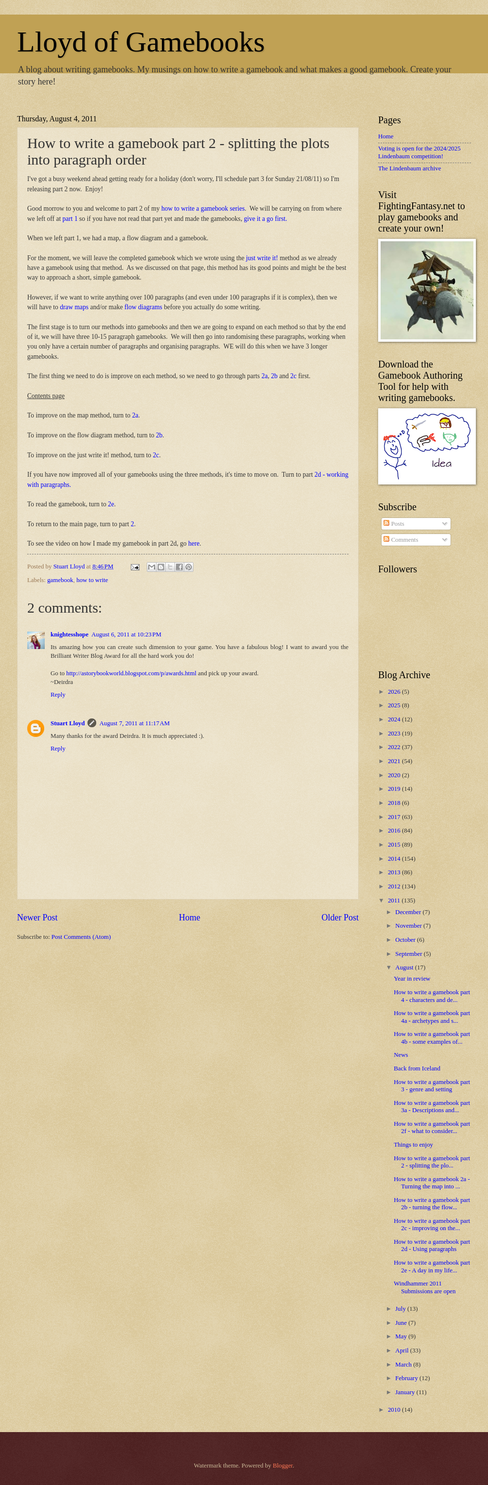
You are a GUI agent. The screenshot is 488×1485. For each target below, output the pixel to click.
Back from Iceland (417, 1068)
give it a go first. (265, 218)
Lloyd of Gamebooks (141, 42)
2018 (395, 803)
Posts (393, 523)
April (402, 1350)
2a (264, 376)
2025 (395, 705)
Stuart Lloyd (68, 723)
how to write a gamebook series (203, 208)
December (408, 912)
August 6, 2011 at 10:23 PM (126, 634)
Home (189, 917)
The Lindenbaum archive (409, 168)
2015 (395, 844)
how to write (92, 580)
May (401, 1336)
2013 (395, 872)
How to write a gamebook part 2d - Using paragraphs (432, 1245)
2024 (395, 719)
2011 (395, 900)
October (406, 939)
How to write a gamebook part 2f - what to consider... (432, 1127)
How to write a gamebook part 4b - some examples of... (432, 1038)
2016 (395, 830)
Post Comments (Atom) (81, 937)
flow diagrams (143, 307)
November (409, 925)
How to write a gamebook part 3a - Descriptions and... (432, 1107)
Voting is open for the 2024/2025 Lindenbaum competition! (419, 152)
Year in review (412, 978)
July (401, 1308)
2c (293, 376)
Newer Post (37, 917)
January (405, 1392)
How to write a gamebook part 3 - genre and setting (432, 1086)
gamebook (60, 580)
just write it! (262, 258)
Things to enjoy (413, 1144)
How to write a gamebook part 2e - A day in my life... (432, 1266)
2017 (395, 817)
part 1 (70, 218)
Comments (400, 539)
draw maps (74, 307)
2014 (395, 858)
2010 (395, 1409)
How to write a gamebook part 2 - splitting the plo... (432, 1162)
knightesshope (69, 634)
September (409, 954)
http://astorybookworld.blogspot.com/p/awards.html (131, 673)
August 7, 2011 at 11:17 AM (134, 723)
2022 (395, 747)
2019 (395, 788)
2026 (395, 691)
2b (274, 376)
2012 (395, 886)
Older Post (340, 917)
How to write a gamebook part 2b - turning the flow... (432, 1204)
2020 (395, 775)
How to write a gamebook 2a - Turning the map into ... (432, 1183)
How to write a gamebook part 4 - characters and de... (432, 996)
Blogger (283, 1465)
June (401, 1322)
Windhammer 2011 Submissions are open (424, 1287)
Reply (58, 694)
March (404, 1364)
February (407, 1378)
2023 (395, 733)
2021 (395, 761)
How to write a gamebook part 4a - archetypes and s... (432, 1017)
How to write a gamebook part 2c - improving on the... (432, 1225)
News (401, 1054)
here (193, 543)
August (405, 967)
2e (110, 504)
